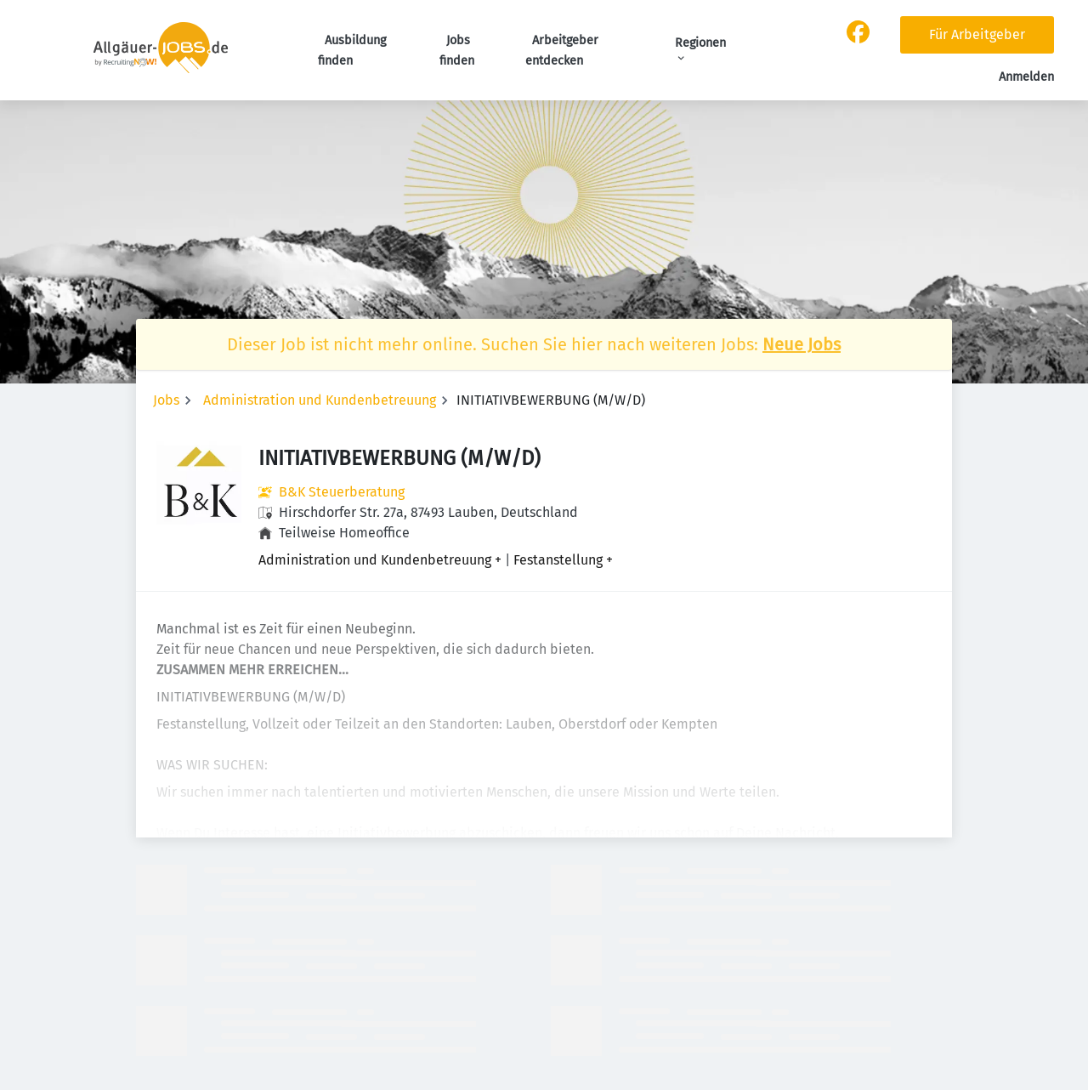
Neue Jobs (801, 344)
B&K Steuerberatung (342, 492)
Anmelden (1026, 77)
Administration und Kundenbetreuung (319, 400)
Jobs (166, 400)
